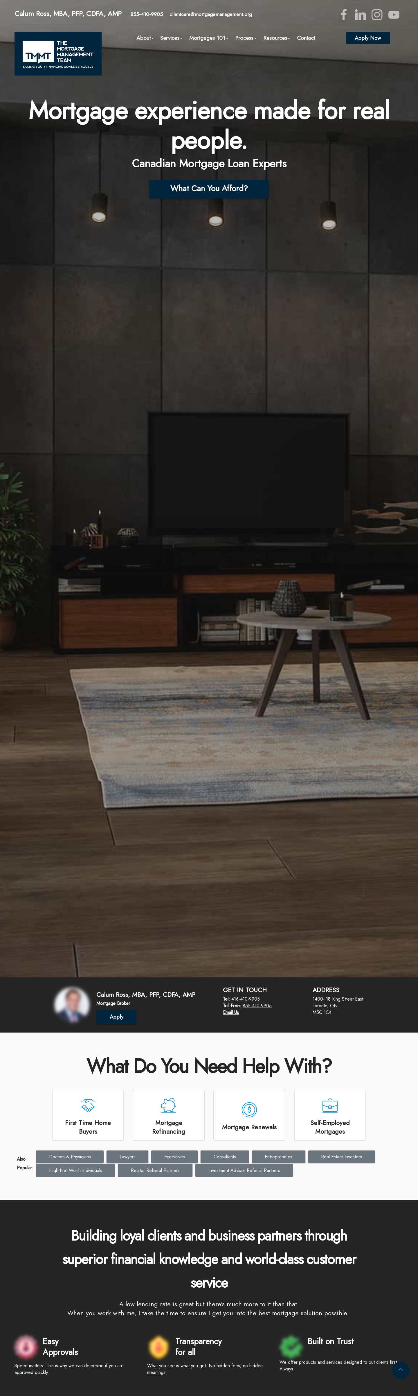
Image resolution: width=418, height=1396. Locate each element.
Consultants (225, 1156)
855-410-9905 (147, 14)
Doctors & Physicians (70, 1156)
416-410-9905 (245, 999)
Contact (306, 38)
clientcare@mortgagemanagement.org (211, 14)
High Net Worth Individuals (75, 1170)
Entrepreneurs (278, 1156)
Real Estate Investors (341, 1156)
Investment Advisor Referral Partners (244, 1170)
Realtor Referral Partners (155, 1170)
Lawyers (128, 1156)
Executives (174, 1156)
